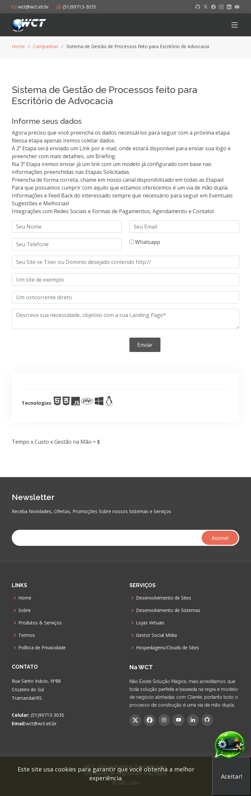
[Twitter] (135, 720)
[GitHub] (207, 720)
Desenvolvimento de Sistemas (168, 610)
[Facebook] (150, 720)
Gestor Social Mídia (156, 635)
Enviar (145, 344)
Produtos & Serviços (40, 622)
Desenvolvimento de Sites (163, 598)
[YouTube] (178, 720)
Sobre (24, 610)
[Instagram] (164, 720)
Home (18, 46)
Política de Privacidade (42, 647)
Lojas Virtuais (150, 622)
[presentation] (61, 347)
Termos (26, 635)
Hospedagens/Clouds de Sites (167, 647)
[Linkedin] (193, 720)
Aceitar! (231, 776)
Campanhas (45, 46)
